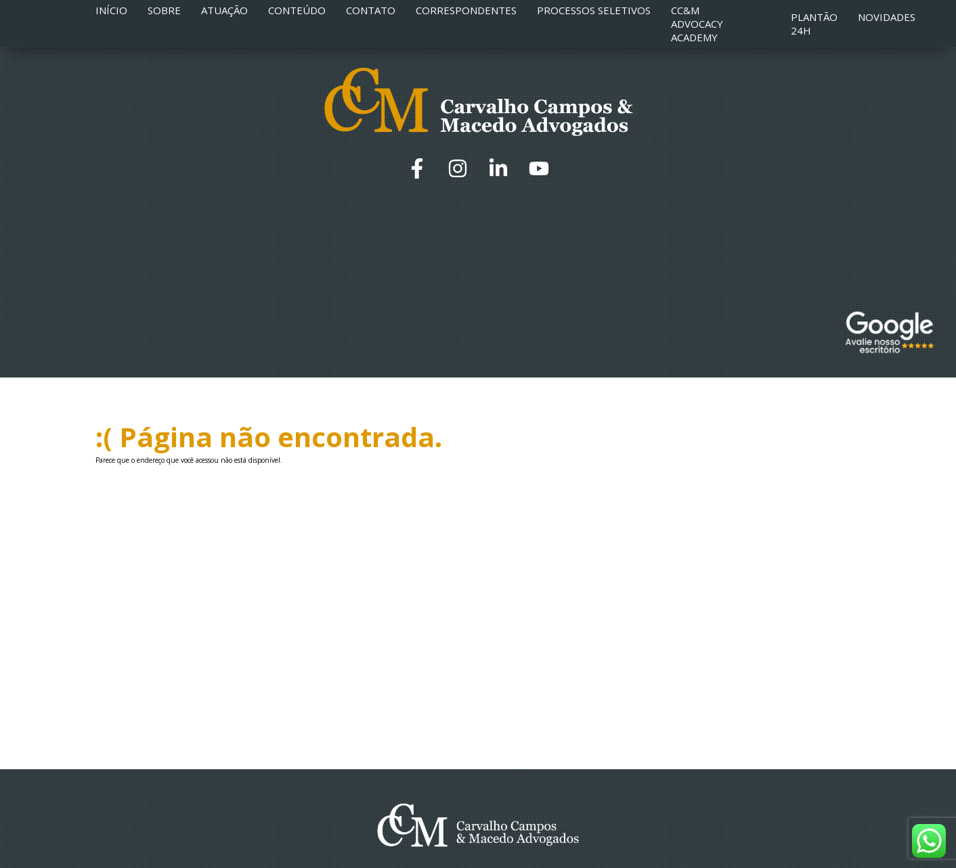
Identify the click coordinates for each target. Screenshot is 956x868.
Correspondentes (466, 10)
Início (111, 10)
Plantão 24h (814, 23)
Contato (370, 10)
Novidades (886, 17)
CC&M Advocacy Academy (697, 23)
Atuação (224, 10)
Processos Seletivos (594, 10)
